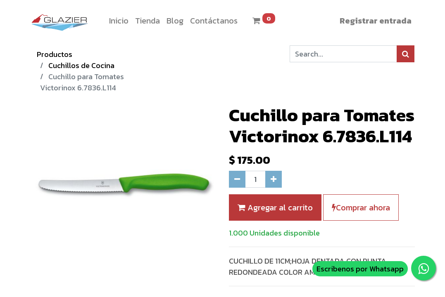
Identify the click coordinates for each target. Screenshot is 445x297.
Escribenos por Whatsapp (360, 268)
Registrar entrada (376, 20)
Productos (54, 54)
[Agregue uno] (273, 179)
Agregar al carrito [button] (275, 207)
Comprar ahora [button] (361, 207)
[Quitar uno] (237, 179)
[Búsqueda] (405, 53)
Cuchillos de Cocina (81, 65)
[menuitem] (119, 20)
